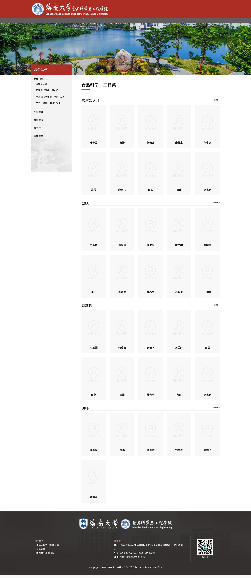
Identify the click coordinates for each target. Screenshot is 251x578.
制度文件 (209, 21)
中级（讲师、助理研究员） (49, 106)
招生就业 (167, 21)
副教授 (87, 309)
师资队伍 (84, 21)
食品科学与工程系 (98, 88)
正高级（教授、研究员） (48, 93)
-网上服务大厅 (207, 9)
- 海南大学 (40, 552)
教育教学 (146, 21)
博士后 (37, 130)
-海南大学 (193, 9)
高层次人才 (90, 104)
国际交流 (188, 21)
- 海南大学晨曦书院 (44, 556)
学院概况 (63, 21)
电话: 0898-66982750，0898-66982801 (134, 556)
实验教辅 (38, 115)
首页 (42, 21)
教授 (85, 206)
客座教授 (38, 122)
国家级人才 (41, 87)
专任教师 (38, 81)
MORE (215, 103)
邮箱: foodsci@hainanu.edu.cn (129, 559)
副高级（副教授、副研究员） (50, 99)
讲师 (85, 411)
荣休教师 (38, 138)
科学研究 (104, 21)
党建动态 (125, 21)
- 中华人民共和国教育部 (47, 548)
